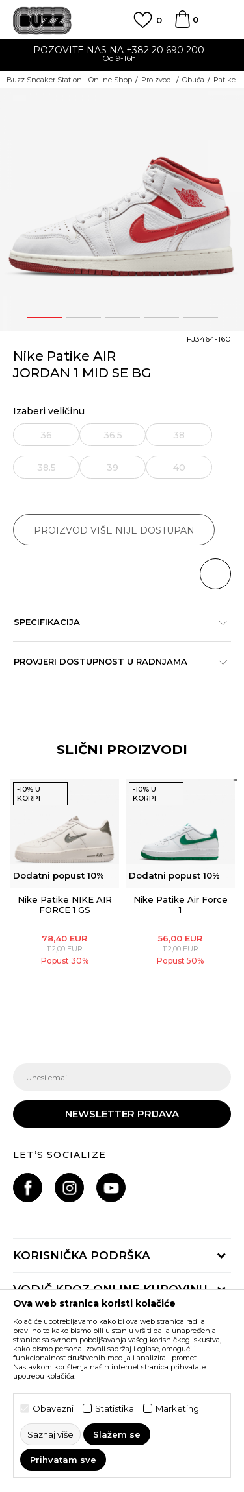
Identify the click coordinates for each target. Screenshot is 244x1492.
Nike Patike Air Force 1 (180, 904)
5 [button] (200, 317)
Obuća (193, 79)
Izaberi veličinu (49, 411)
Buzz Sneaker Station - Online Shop (69, 79)
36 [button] (46, 435)
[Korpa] (182, 25)
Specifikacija (115, 622)
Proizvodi (157, 79)
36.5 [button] (112, 435)
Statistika (114, 1409)
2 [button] (83, 317)
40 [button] (179, 467)
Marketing (177, 1409)
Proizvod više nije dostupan (114, 530)
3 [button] (122, 317)
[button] (215, 573)
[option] (122, 55)
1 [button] (44, 317)
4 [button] (161, 317)
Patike (224, 79)
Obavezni (53, 1409)
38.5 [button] (46, 467)
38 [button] (179, 435)
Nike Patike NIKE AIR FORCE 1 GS (65, 904)
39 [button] (112, 467)
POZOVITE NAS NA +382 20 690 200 (122, 50)
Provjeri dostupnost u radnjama (115, 661)
